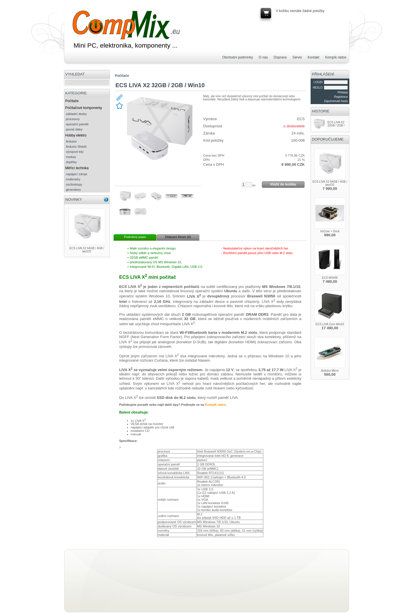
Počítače (72, 101)
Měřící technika (77, 168)
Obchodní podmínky (237, 57)
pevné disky (74, 129)
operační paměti (77, 124)
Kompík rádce (335, 57)
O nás (263, 57)
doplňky (71, 162)
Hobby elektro (76, 135)
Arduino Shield (76, 146)
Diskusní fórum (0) (178, 237)
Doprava (280, 57)
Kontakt (314, 57)
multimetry (73, 179)
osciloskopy (74, 184)
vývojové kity (75, 151)
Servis (297, 57)
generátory (73, 189)
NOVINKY (73, 199)
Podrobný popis (135, 237)
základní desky (76, 114)
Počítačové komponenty (83, 108)
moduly (71, 157)
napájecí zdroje (76, 174)
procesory (73, 119)
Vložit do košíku (283, 184)
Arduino (71, 141)
